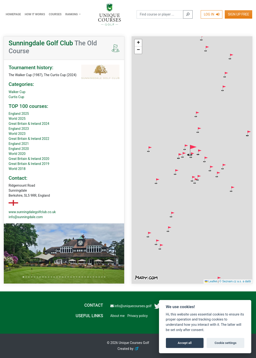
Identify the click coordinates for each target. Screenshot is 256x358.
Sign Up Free (238, 14)
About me (117, 316)
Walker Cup (17, 92)
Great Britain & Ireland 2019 (29, 164)
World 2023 (17, 134)
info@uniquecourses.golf (131, 306)
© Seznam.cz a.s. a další (235, 281)
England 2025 (19, 114)
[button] (202, 37)
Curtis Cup (16, 97)
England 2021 (19, 144)
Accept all (185, 343)
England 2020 (19, 149)
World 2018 (17, 169)
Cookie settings (225, 343)
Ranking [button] (71, 14)
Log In (211, 14)
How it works (35, 14)
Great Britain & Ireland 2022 (29, 139)
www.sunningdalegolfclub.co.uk (32, 212)
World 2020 (17, 154)
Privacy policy (137, 316)
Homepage (13, 14)
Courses (55, 14)
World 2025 (17, 119)
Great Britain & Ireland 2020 (29, 159)
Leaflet (211, 281)
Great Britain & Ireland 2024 (29, 124)
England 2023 (19, 129)
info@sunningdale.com (26, 217)
